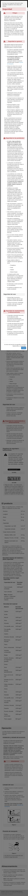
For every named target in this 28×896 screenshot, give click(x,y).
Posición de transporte (11, 189)
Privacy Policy (20, 892)
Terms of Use (13, 892)
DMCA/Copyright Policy (5, 892)
